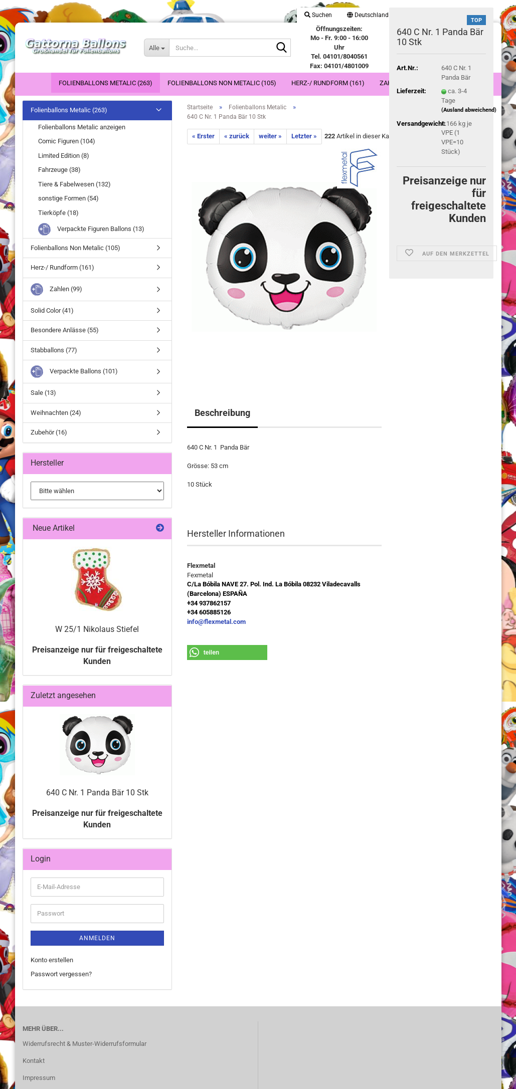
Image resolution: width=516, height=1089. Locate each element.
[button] (367, 15)
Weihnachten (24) (56, 412)
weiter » (270, 136)
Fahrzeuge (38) (59, 169)
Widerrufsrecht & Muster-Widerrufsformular (84, 1043)
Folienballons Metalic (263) (105, 83)
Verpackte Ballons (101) (74, 371)
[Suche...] (156, 48)
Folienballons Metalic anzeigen (81, 127)
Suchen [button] (318, 15)
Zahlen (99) (398, 83)
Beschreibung (222, 412)
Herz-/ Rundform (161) (328, 83)
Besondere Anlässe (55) (65, 330)
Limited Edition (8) (63, 155)
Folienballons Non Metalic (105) (221, 83)
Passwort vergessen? (61, 974)
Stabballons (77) (54, 350)
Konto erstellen (52, 960)
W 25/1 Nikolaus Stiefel (97, 629)
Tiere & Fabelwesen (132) (74, 184)
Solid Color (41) (52, 310)
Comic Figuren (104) (66, 141)
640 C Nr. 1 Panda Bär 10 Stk (97, 792)
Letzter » (304, 136)
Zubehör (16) (49, 432)
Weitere (445, 83)
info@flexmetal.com (216, 621)
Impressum (39, 1077)
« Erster (203, 136)
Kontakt (34, 1060)
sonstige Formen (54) (68, 198)
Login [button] (415, 15)
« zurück (236, 136)
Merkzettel (460, 15)
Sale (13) (43, 392)
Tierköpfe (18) (58, 212)
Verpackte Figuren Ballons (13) (91, 229)
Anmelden (97, 938)
